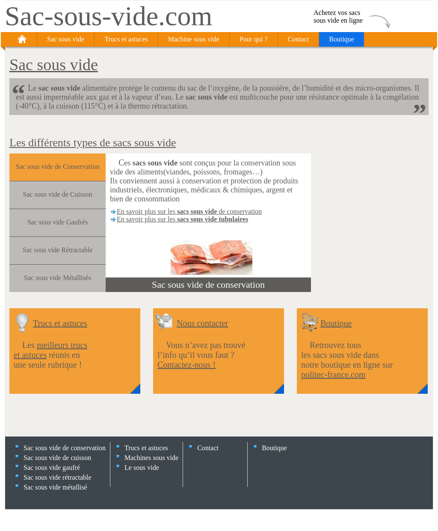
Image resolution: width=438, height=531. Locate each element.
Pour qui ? (254, 39)
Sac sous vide (65, 39)
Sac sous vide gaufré (52, 467)
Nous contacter (202, 323)
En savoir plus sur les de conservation (189, 211)
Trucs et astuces (126, 39)
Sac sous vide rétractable (58, 477)
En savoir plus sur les (182, 219)
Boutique (341, 39)
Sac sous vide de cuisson (57, 457)
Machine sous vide (193, 39)
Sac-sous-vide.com (108, 16)
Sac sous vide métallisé (55, 487)
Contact (298, 39)
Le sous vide (141, 467)
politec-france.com (333, 374)
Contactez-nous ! (186, 364)
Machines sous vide (151, 457)
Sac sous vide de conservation (208, 284)
